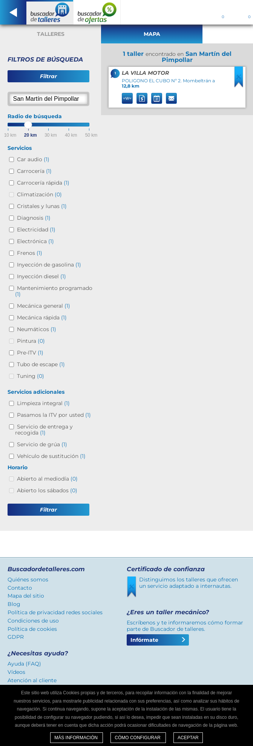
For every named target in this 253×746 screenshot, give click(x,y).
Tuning (30, 376)
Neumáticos (36, 329)
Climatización (39, 194)
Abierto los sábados (47, 490)
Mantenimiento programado (53, 291)
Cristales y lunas (42, 206)
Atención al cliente (32, 680)
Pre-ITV (30, 352)
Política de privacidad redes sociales (55, 612)
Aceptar (188, 737)
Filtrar (48, 76)
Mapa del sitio (26, 595)
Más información (76, 737)
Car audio (33, 159)
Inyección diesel (41, 276)
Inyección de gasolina (49, 264)
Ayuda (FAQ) (24, 663)
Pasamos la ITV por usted (54, 415)
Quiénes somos (28, 579)
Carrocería (34, 171)
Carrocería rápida (43, 182)
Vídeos (16, 672)
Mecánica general (43, 305)
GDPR (16, 636)
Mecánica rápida (42, 317)
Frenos (29, 253)
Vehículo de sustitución (51, 456)
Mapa (152, 34)
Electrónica (35, 241)
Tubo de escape (41, 364)
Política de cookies (32, 629)
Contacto (20, 587)
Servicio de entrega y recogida (44, 429)
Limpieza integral (43, 403)
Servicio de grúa (42, 444)
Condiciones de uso (33, 620)
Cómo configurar (138, 737)
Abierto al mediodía (47, 478)
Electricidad (36, 229)
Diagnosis (34, 217)
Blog (14, 604)
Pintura (31, 341)
